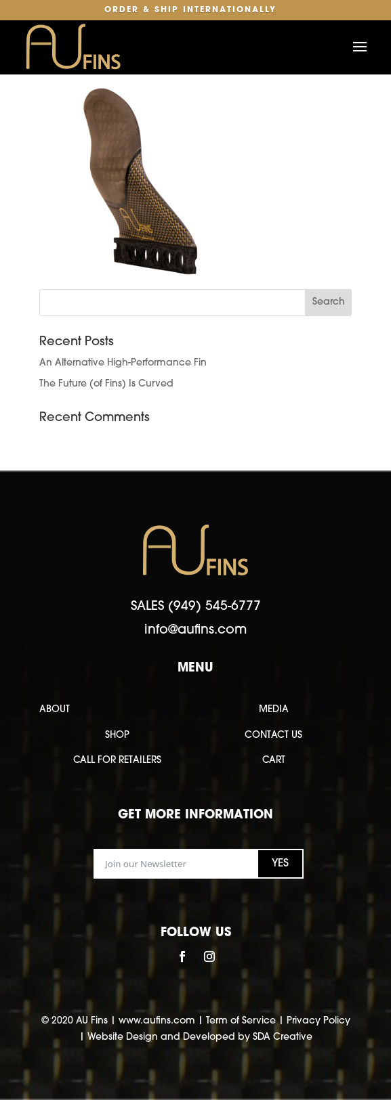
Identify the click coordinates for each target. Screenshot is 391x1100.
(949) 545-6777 (214, 606)
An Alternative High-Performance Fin (123, 363)
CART (273, 760)
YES (280, 863)
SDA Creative (282, 1037)
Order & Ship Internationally (190, 10)
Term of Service (241, 1021)
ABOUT (54, 710)
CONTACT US (273, 735)
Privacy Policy (318, 1021)
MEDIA (274, 710)
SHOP (117, 735)
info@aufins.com (195, 630)
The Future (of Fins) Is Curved (106, 384)
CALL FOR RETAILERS (117, 760)
